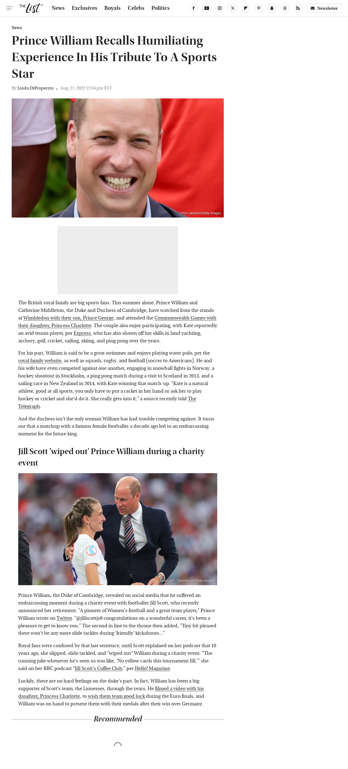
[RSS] (298, 8)
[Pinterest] (258, 8)
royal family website (39, 361)
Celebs (136, 8)
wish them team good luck (116, 696)
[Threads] (285, 8)
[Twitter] (232, 8)
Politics (160, 8)
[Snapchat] (272, 8)
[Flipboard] (245, 8)
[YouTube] (206, 8)
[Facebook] (193, 8)
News (58, 8)
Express (82, 333)
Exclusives (84, 8)
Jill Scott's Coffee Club (98, 668)
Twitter (64, 618)
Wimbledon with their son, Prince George (68, 318)
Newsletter (324, 8)
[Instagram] (219, 8)
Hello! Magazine (152, 668)
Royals (112, 8)
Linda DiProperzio (35, 88)
